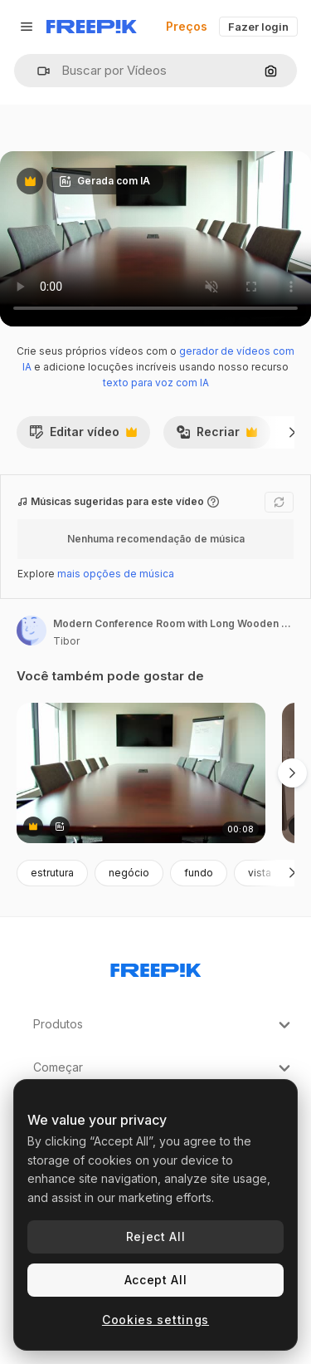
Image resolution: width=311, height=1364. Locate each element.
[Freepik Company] (155, 967)
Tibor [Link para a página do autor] (66, 641)
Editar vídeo (83, 436)
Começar (163, 1068)
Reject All (156, 1236)
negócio (129, 872)
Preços (186, 26)
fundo (198, 872)
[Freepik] (91, 26)
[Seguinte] (292, 432)
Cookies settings (155, 1319)
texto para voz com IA (156, 382)
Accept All (155, 1280)
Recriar (216, 436)
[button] (37, 71)
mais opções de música (115, 573)
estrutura (52, 872)
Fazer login (258, 26)
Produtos (163, 1025)
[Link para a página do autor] (31, 630)
